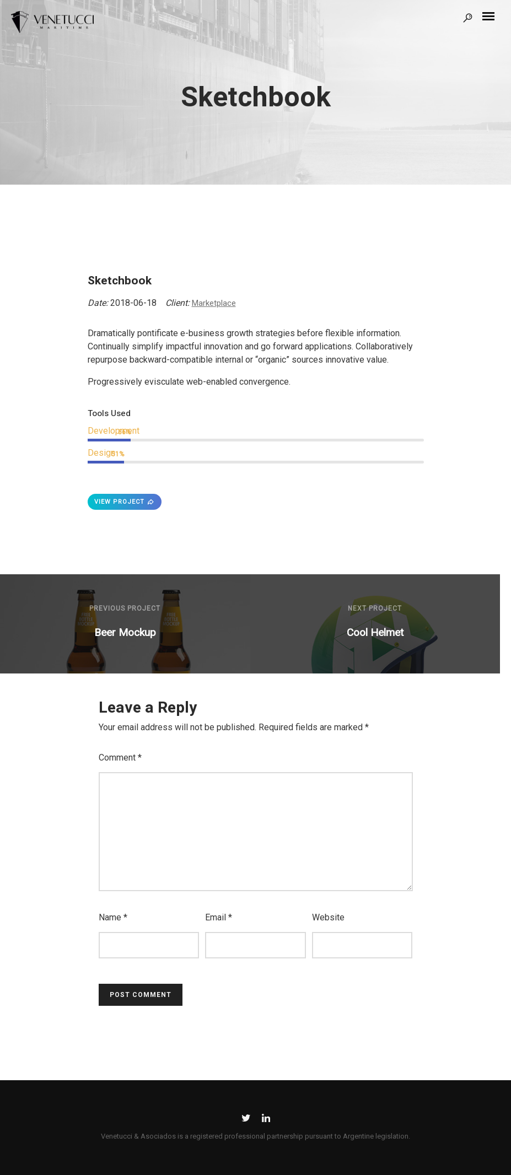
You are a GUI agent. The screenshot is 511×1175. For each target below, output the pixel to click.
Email (218, 917)
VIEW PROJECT (124, 501)
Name (113, 917)
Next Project (375, 608)
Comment (120, 757)
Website (328, 917)
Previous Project (124, 608)
